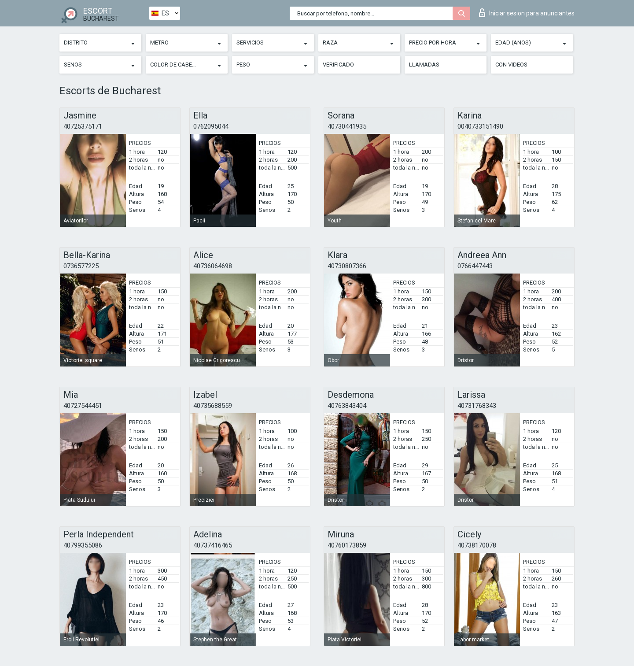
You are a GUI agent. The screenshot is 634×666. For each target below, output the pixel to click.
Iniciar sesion (527, 13)
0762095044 (211, 126)
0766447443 (475, 266)
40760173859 (347, 545)
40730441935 (347, 126)
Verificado (338, 64)
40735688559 (212, 406)
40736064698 (212, 266)
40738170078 (476, 545)
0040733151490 (480, 126)
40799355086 (82, 545)
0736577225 (81, 266)
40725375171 (82, 126)
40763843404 (347, 406)
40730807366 (347, 266)
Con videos (511, 64)
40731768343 (476, 406)
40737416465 (212, 545)
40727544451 (82, 406)
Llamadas (424, 64)
